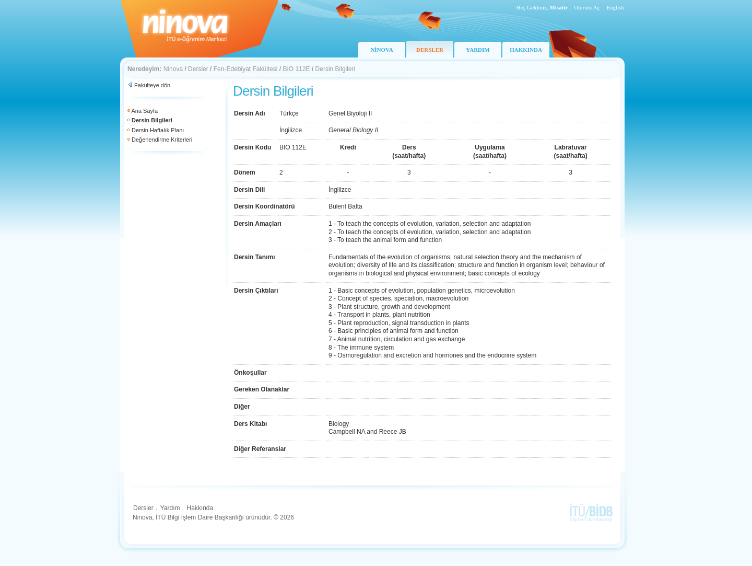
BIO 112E (296, 69)
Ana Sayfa (144, 111)
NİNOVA (381, 50)
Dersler (198, 69)
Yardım (170, 508)
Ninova (173, 69)
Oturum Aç (587, 7)
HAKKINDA (526, 50)
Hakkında (199, 508)
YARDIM (477, 50)
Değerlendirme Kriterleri (162, 139)
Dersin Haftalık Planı (158, 130)
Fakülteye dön (152, 85)
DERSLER (429, 50)
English (615, 7)
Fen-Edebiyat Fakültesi (246, 69)
